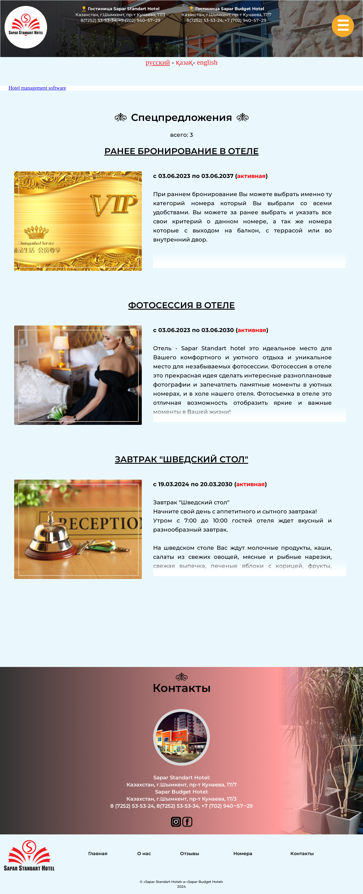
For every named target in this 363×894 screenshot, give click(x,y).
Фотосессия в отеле (181, 305)
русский (157, 62)
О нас (144, 853)
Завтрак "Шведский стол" (181, 459)
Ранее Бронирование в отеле (181, 151)
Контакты (182, 688)
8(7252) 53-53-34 (99, 20)
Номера (242, 853)
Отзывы (189, 853)
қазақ (184, 62)
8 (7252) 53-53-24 (132, 806)
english (207, 62)
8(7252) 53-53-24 (205, 20)
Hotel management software (37, 88)
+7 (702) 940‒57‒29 (139, 20)
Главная (97, 853)
